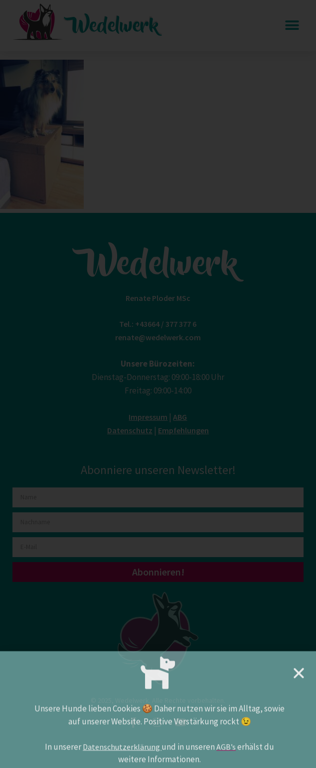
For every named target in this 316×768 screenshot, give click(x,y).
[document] (158, 384)
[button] (299, 685)
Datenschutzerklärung (122, 760)
